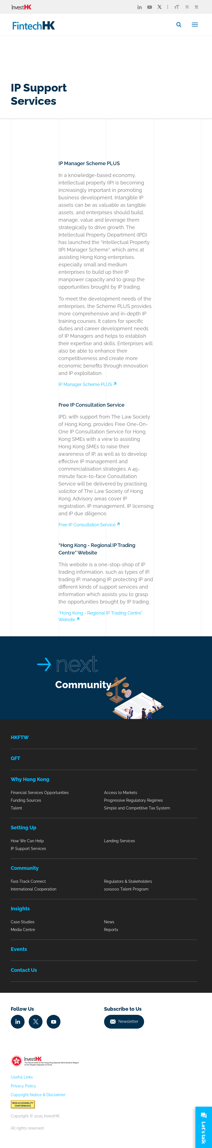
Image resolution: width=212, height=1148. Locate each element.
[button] (181, 24)
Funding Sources (26, 800)
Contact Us (24, 970)
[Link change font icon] (176, 6)
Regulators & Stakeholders (128, 881)
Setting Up (23, 827)
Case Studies (23, 922)
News (109, 922)
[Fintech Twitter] (159, 6)
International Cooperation (33, 889)
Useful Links (22, 1077)
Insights (20, 908)
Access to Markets (120, 792)
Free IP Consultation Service (89, 524)
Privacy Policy (23, 1086)
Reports (111, 929)
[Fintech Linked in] (139, 6)
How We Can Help (27, 841)
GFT (15, 758)
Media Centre (23, 929)
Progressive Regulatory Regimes (133, 800)
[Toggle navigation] (195, 24)
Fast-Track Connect (28, 881)
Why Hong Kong (30, 779)
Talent (16, 808)
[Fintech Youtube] (149, 6)
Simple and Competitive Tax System (137, 808)
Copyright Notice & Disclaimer (38, 1095)
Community (83, 684)
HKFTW (20, 737)
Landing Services (119, 841)
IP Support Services (28, 848)
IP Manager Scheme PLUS (87, 384)
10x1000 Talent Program (126, 889)
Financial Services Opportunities (40, 792)
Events (19, 949)
